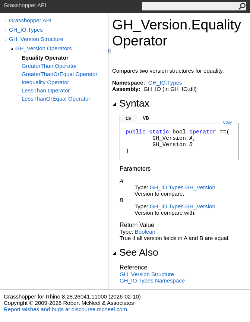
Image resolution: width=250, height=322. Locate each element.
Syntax (130, 103)
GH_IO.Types (26, 29)
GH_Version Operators (43, 48)
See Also (135, 252)
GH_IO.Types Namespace (152, 280)
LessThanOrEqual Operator (56, 98)
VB (146, 118)
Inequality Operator (45, 82)
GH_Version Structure (36, 39)
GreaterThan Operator (49, 66)
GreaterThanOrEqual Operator (59, 74)
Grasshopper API (30, 20)
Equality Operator (45, 57)
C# (128, 118)
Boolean (145, 231)
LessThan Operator (46, 90)
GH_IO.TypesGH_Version (182, 187)
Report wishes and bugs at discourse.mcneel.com (65, 309)
